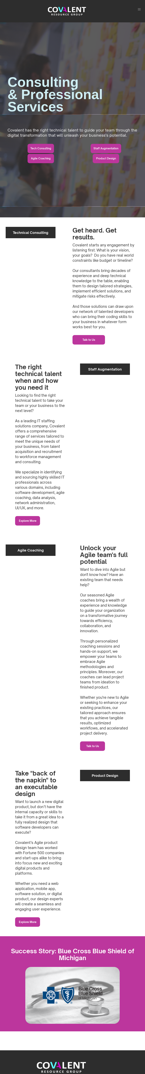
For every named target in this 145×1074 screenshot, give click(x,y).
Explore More (27, 520)
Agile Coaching (41, 158)
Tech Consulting (40, 148)
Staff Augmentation (105, 148)
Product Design (106, 158)
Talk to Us (89, 339)
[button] (139, 9)
